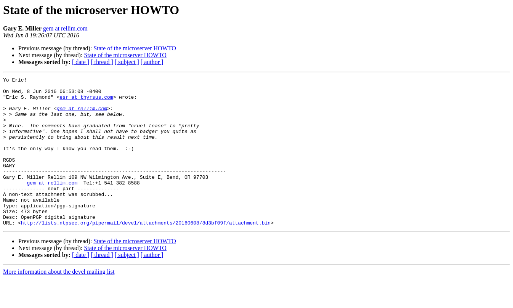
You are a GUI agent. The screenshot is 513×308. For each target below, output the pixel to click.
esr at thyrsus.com (86, 101)
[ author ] (152, 62)
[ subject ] (127, 62)
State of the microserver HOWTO (134, 48)
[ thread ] (102, 62)
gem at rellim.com (65, 28)
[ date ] (80, 62)
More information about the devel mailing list (58, 301)
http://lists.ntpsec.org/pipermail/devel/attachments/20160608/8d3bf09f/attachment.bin (146, 252)
